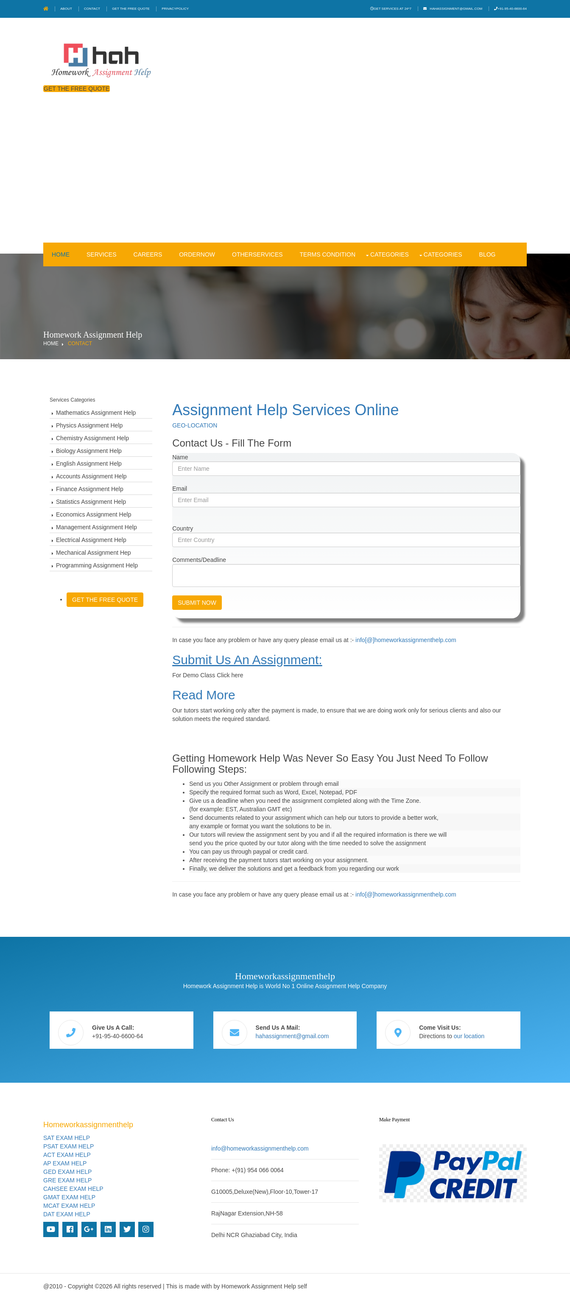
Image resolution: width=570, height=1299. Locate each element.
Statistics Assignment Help (91, 501)
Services (102, 254)
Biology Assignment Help (89, 450)
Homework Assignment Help (258, 1286)
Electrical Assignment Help (91, 539)
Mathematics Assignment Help (96, 412)
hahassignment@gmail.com (456, 9)
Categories (389, 254)
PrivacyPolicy (175, 9)
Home (61, 254)
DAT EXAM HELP (66, 1214)
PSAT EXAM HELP (68, 1146)
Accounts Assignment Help (91, 476)
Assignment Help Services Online (285, 410)
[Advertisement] (285, 179)
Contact (92, 9)
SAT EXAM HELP (66, 1137)
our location (469, 1036)
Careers (148, 254)
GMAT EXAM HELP (69, 1197)
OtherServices (257, 254)
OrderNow (197, 254)
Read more (203, 695)
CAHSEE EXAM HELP (73, 1188)
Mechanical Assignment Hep (93, 552)
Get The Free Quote (131, 9)
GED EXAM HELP (67, 1171)
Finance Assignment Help (89, 489)
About (66, 9)
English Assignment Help (89, 463)
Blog (487, 254)
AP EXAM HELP (65, 1163)
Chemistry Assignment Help (92, 438)
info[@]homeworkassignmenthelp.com (405, 640)
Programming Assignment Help (97, 565)
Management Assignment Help (96, 527)
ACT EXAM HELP (67, 1154)
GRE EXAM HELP (67, 1180)
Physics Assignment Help (89, 425)
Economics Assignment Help (93, 514)
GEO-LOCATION (194, 425)
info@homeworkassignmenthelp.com (260, 1148)
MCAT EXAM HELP (69, 1205)
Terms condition (327, 254)
